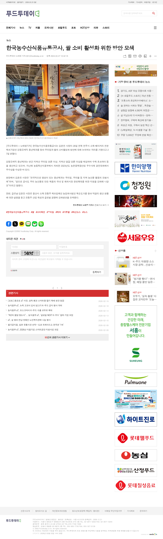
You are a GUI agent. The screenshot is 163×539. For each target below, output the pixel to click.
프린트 (140, 56)
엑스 (15, 224)
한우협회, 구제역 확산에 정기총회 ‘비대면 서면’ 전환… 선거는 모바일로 (138, 120)
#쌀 (32, 212)
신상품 (121, 250)
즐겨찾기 (20, 2)
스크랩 (145, 56)
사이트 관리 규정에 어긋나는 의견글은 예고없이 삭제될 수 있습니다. (42, 259)
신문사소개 (25, 510)
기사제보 (131, 2)
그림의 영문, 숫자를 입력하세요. (55, 253)
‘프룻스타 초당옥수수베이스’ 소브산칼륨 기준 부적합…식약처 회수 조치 (138, 100)
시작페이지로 (10, 2)
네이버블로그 (28, 224)
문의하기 (143, 510)
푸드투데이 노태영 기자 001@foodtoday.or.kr (24, 55)
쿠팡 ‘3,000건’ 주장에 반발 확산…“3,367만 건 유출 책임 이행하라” (138, 134)
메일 (134, 56)
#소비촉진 (40, 212)
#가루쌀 (66, 212)
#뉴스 (84, 212)
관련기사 (13, 293)
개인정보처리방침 (59, 510)
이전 (53, 288)
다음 (61, 288)
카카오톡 (21, 224)
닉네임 (15, 247)
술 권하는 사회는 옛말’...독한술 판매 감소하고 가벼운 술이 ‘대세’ (138, 105)
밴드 (41, 224)
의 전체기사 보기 (89, 205)
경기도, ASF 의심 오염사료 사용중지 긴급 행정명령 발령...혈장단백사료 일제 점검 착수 (138, 90)
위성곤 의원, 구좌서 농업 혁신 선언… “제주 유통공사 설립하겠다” (138, 125)
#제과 (58, 212)
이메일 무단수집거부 (113, 510)
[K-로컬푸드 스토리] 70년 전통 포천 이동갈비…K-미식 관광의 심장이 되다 (138, 95)
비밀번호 (63, 247)
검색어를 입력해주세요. (133, 13)
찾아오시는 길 (41, 510)
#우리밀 (50, 212)
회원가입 (147, 2)
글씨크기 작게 (155, 56)
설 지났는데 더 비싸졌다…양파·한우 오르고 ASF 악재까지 (138, 115)
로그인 (154, 2)
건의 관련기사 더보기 (57, 337)
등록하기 (97, 272)
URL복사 (124, 56)
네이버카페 (34, 224)
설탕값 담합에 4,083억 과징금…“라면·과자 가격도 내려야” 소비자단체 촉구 (138, 110)
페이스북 (8, 224)
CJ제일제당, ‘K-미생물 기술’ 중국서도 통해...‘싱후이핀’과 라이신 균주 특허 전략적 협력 (138, 130)
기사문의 (139, 2)
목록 (129, 56)
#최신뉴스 (76, 212)
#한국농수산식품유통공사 (17, 212)
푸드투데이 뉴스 (134, 82)
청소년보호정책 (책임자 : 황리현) (85, 510)
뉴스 (8, 40)
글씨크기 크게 (150, 56)
